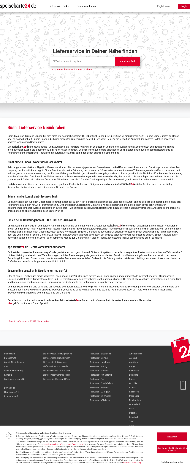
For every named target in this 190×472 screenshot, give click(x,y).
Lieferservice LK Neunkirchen (56, 358)
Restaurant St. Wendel (100, 396)
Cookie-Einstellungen (14, 362)
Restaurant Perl (97, 379)
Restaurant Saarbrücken (101, 383)
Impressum (9, 353)
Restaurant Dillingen (99, 358)
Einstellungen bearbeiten (171, 462)
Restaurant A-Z (11, 396)
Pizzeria (133, 413)
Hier (10, 303)
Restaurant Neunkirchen (101, 375)
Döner (132, 379)
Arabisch (133, 358)
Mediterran (134, 396)
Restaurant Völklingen (100, 400)
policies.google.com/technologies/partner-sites (63, 444)
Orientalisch (134, 404)
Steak (132, 421)
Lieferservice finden (59, 6)
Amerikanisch (135, 353)
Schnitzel (133, 417)
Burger (132, 366)
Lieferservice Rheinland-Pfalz (56, 379)
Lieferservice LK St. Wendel (55, 366)
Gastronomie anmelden (15, 379)
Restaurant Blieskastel (100, 353)
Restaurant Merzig (98, 366)
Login (184, 6)
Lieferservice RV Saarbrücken (56, 370)
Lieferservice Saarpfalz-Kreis (56, 375)
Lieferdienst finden (128, 61)
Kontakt (8, 375)
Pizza (131, 408)
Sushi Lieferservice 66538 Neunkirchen (29, 321)
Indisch (132, 387)
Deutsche (133, 375)
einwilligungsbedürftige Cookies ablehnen (172, 449)
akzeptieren (171, 436)
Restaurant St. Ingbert (100, 392)
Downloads (9, 388)
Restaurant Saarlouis (99, 387)
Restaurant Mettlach (99, 370)
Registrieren (163, 6)
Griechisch (134, 383)
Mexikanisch (135, 400)
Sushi (131, 425)
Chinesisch (134, 370)
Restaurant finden (86, 6)
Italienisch (134, 392)
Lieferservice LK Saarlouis (55, 362)
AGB (6, 366)
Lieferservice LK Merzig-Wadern (58, 353)
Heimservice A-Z (11, 392)
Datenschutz (10, 358)
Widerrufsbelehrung (13, 370)
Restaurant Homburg (100, 362)
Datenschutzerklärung (132, 463)
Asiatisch (133, 362)
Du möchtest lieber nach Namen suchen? (71, 69)
